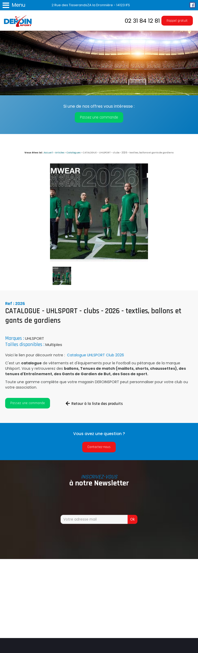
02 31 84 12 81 (142, 21)
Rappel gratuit (177, 20)
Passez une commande (99, 117)
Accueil (48, 152)
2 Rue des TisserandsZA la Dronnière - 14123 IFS (91, 5)
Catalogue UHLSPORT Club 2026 (95, 355)
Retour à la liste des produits (97, 403)
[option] (99, 212)
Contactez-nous (99, 447)
